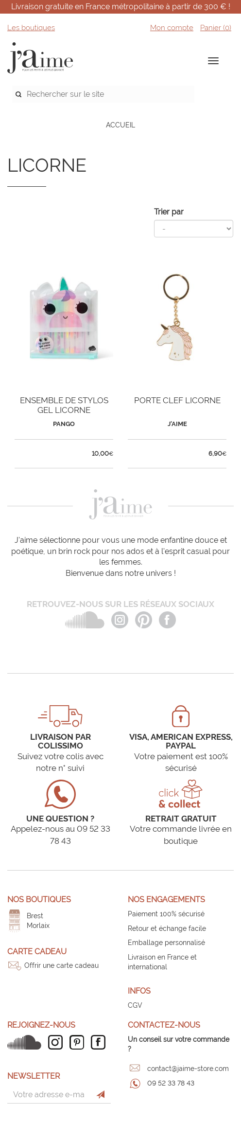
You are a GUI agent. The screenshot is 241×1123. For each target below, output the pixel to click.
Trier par (169, 211)
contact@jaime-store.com (188, 1068)
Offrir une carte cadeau (61, 965)
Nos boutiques (39, 899)
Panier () (215, 27)
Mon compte (171, 27)
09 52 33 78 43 (170, 1083)
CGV (135, 1005)
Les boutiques (31, 27)
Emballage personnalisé (166, 942)
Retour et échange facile (167, 928)
